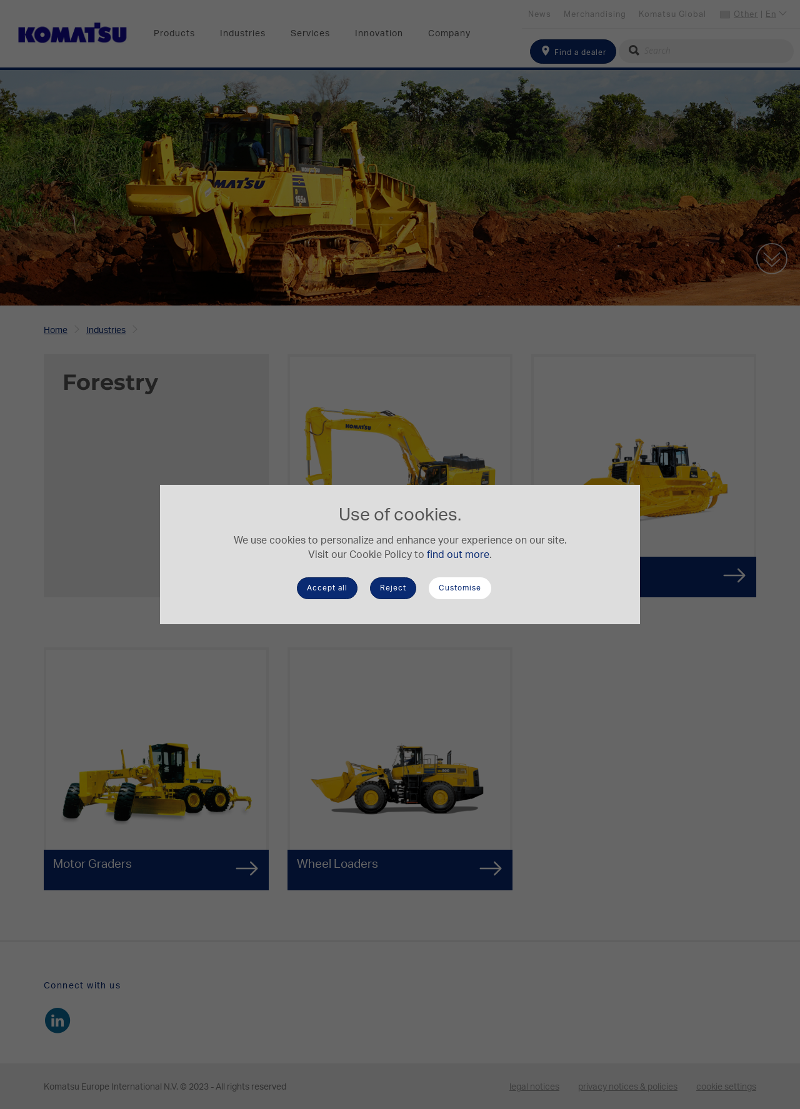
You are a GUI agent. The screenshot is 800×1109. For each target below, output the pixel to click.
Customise (460, 588)
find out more (458, 555)
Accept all (327, 588)
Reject (393, 588)
